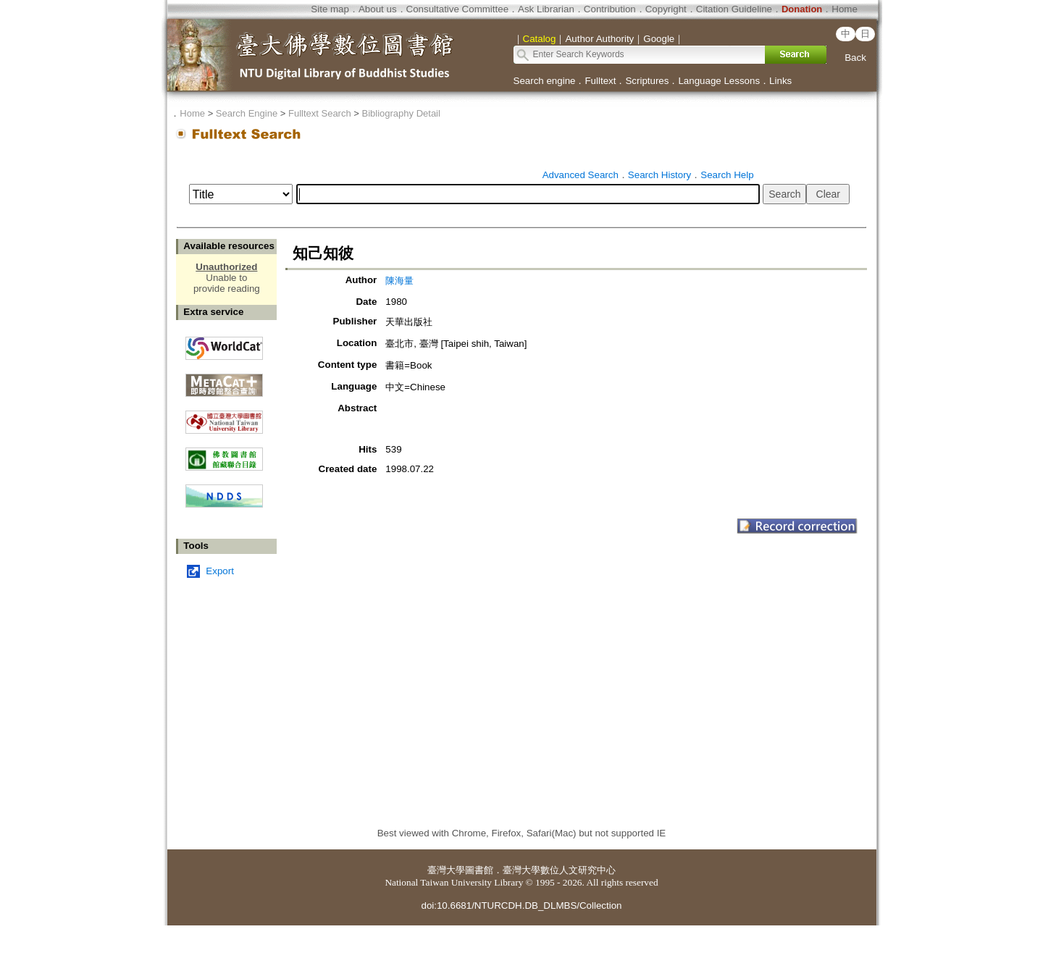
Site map (330, 9)
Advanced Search (581, 174)
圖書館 (479, 870)
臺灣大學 (446, 870)
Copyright (666, 9)
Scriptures (647, 80)
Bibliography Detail (401, 113)
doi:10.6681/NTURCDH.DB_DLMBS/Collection (521, 905)
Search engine (545, 80)
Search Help (726, 174)
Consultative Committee (457, 9)
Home (845, 9)
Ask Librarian (546, 9)
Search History (659, 174)
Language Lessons (719, 80)
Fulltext (600, 80)
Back (855, 57)
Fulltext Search (319, 113)
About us (378, 9)
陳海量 (399, 280)
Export (220, 571)
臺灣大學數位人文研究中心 (559, 870)
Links (780, 80)
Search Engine (246, 113)
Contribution (610, 9)
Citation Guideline (734, 9)
